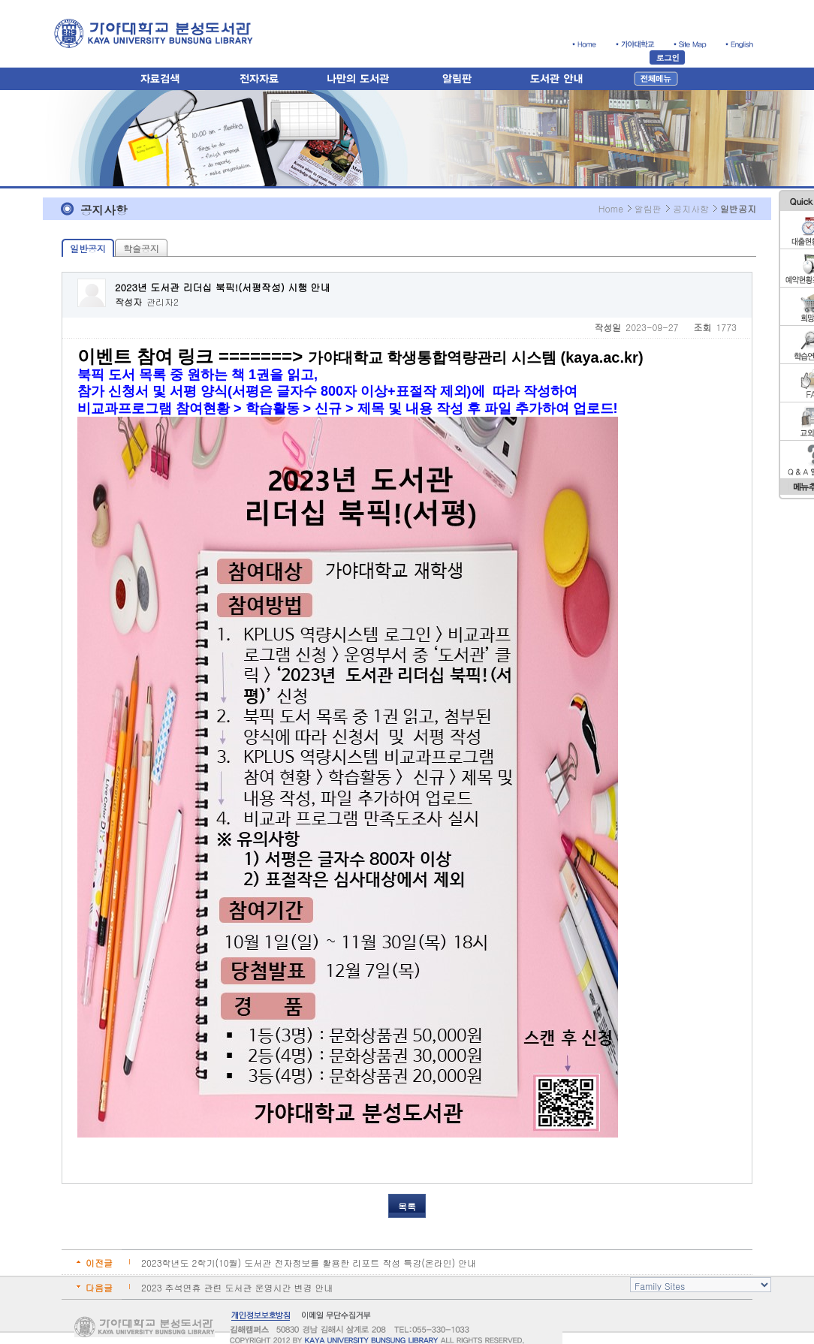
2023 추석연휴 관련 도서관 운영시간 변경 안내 (237, 1287)
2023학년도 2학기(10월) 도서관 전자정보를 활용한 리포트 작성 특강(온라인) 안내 (308, 1262)
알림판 (648, 208)
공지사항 (691, 208)
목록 (407, 1206)
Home (610, 208)
